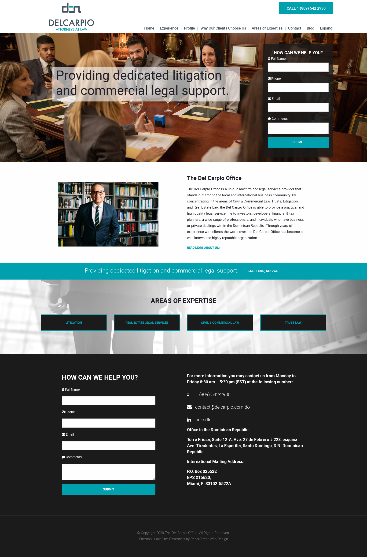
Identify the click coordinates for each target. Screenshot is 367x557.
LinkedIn (199, 419)
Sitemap (145, 538)
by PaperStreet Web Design (207, 538)
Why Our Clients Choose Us (223, 28)
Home (149, 28)
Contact (294, 28)
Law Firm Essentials (169, 538)
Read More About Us (204, 248)
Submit (298, 142)
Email (274, 98)
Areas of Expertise (267, 28)
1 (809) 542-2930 (209, 394)
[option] (108, 214)
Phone (274, 78)
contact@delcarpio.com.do (218, 407)
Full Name (277, 58)
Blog (310, 28)
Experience (169, 28)
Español (326, 28)
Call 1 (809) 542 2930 (306, 8)
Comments (278, 118)
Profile (189, 28)
